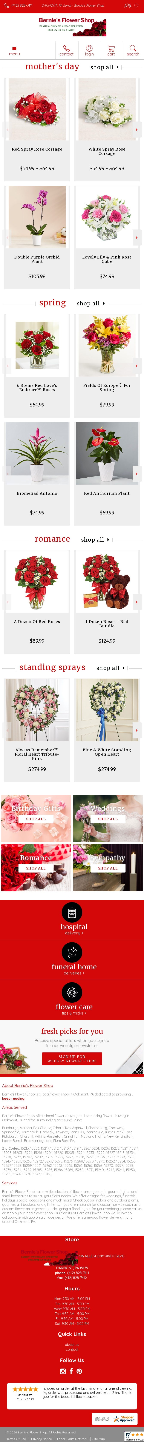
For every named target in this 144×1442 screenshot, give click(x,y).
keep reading (13, 1098)
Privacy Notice (41, 1439)
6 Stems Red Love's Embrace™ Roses (37, 387)
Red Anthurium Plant (107, 493)
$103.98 (37, 276)
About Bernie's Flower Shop (27, 1085)
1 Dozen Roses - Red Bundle (107, 623)
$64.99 (37, 404)
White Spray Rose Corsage (107, 151)
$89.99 (37, 641)
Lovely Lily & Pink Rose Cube (107, 259)
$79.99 (107, 404)
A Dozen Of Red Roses (37, 621)
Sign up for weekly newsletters (72, 1059)
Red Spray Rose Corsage (37, 149)
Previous (6, 130)
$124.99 (106, 641)
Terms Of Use (16, 1439)
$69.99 (107, 512)
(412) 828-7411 (22, 5)
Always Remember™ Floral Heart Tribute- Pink (37, 754)
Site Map (99, 1439)
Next (137, 130)
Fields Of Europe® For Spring (107, 387)
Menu (14, 53)
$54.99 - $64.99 (37, 168)
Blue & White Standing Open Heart (107, 752)
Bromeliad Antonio (37, 493)
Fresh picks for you (72, 1037)
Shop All (102, 67)
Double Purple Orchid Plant (37, 259)
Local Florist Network (72, 1439)
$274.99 (37, 769)
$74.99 (107, 276)
